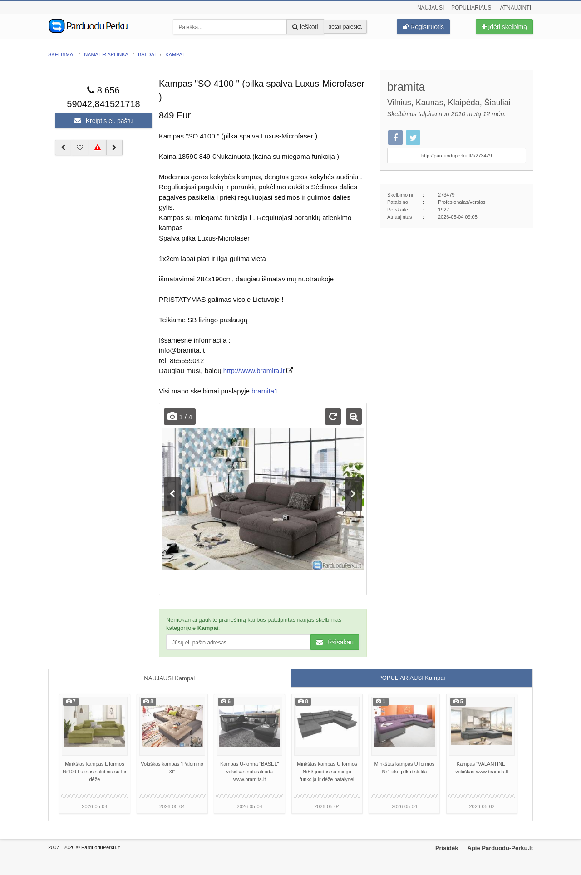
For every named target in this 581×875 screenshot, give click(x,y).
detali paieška (345, 27)
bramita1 (264, 391)
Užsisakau (335, 642)
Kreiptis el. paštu (103, 120)
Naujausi (430, 8)
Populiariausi (472, 8)
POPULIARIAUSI (411, 677)
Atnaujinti (515, 8)
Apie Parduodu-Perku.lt (500, 848)
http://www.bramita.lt (254, 370)
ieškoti (305, 26)
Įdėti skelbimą (504, 26)
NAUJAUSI (169, 678)
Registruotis (423, 26)
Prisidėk (446, 848)
